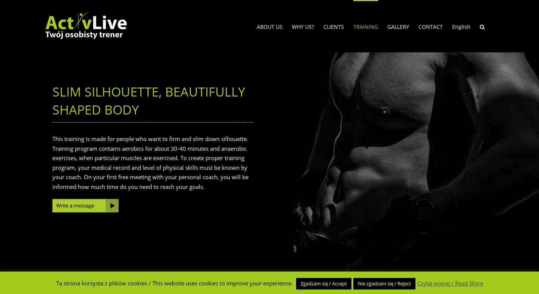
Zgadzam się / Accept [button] (324, 283)
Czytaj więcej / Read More (450, 283)
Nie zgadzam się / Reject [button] (384, 283)
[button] (482, 26)
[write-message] (85, 201)
